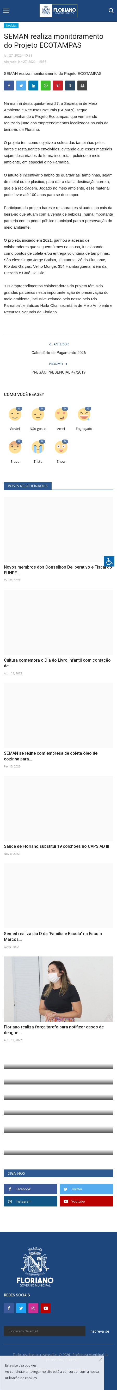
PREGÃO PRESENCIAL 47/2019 (58, 372)
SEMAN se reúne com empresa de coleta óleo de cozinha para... (50, 756)
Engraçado (84, 428)
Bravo (15, 461)
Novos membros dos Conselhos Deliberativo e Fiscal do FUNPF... (58, 570)
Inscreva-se (99, 1331)
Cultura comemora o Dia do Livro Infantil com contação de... (57, 663)
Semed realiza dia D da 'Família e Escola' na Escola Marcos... (53, 936)
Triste (38, 461)
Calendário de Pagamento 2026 (59, 352)
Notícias (11, 25)
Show (61, 461)
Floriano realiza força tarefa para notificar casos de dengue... (54, 1030)
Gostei (15, 428)
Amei (61, 428)
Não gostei (38, 428)
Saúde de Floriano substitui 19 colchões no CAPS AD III (56, 846)
